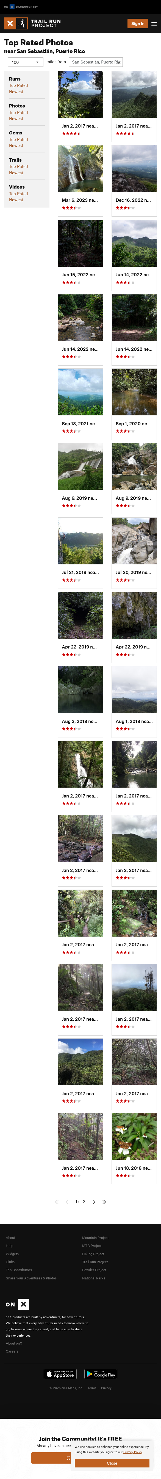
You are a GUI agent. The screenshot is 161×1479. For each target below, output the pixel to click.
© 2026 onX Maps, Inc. (66, 1388)
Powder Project (94, 1270)
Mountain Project (95, 1237)
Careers (12, 1351)
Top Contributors (19, 1270)
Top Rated (18, 85)
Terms (92, 1388)
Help (9, 1245)
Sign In (138, 23)
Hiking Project (93, 1253)
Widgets (12, 1253)
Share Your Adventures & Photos (31, 1278)
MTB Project (92, 1245)
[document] (112, 1455)
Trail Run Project (95, 1261)
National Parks (93, 1278)
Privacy (106, 1388)
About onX (14, 1343)
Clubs (10, 1261)
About (10, 1237)
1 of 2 (80, 1201)
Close (112, 1463)
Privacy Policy (132, 1452)
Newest (16, 91)
